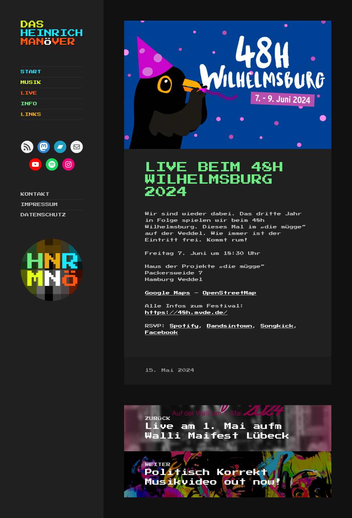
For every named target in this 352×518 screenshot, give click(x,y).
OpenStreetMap (229, 293)
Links (31, 114)
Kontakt (35, 194)
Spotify (184, 326)
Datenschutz (43, 215)
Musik (31, 82)
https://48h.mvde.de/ (186, 313)
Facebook (161, 333)
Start (31, 72)
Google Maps (167, 293)
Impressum (39, 205)
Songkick (277, 326)
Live (29, 93)
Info (29, 104)
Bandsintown (229, 326)
